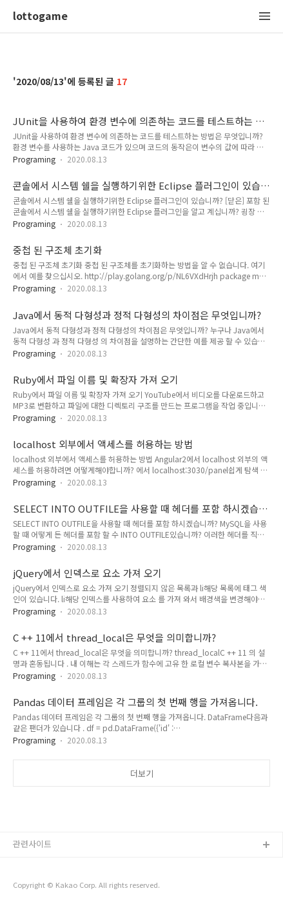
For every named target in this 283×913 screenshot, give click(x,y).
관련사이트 (32, 844)
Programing (34, 158)
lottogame (40, 16)
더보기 (141, 773)
